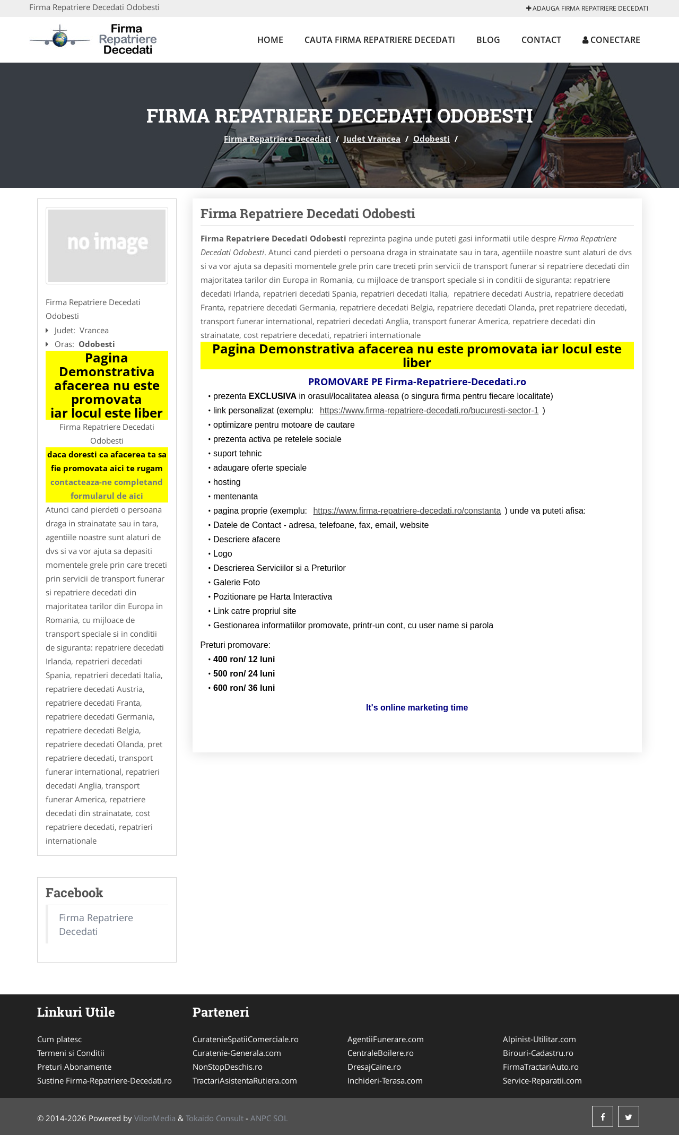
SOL (280, 1118)
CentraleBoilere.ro (380, 1052)
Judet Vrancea (372, 138)
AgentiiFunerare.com (385, 1039)
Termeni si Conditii (71, 1052)
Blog (488, 40)
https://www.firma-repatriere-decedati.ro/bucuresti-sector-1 (429, 410)
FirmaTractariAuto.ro (541, 1066)
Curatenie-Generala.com (237, 1052)
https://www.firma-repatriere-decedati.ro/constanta (407, 510)
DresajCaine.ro (374, 1066)
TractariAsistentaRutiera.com (245, 1080)
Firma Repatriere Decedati (277, 138)
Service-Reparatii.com (542, 1080)
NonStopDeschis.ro (228, 1066)
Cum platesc (59, 1039)
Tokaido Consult (214, 1118)
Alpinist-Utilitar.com (539, 1039)
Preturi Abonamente (74, 1066)
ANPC (260, 1118)
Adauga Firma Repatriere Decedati (587, 8)
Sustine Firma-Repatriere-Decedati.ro (104, 1080)
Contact (541, 40)
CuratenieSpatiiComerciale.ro (246, 1039)
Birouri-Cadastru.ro (538, 1052)
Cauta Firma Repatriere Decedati (379, 40)
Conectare (611, 40)
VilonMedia (155, 1118)
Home (270, 40)
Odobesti (431, 138)
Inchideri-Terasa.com (385, 1080)
